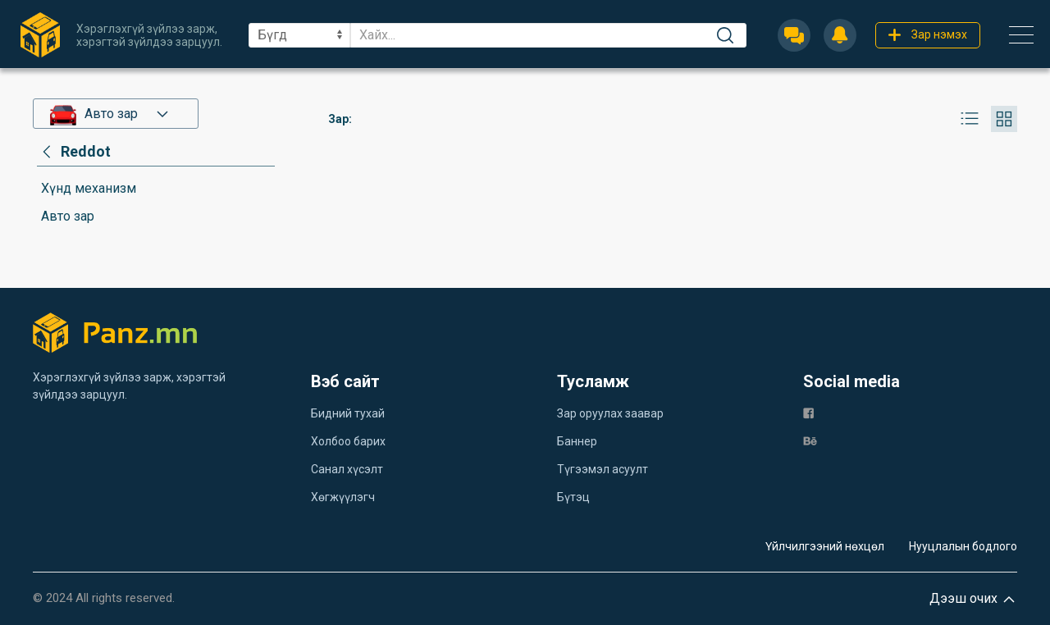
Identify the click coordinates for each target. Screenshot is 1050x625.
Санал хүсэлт (347, 469)
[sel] (299, 35)
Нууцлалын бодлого (963, 546)
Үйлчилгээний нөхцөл (824, 546)
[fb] (808, 412)
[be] (810, 440)
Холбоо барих (348, 441)
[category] (74, 152)
